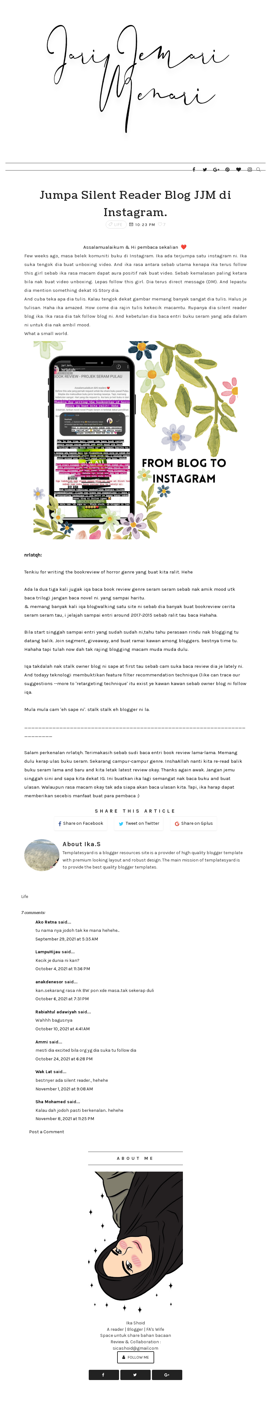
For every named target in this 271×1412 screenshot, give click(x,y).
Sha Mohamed (50, 1101)
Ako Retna (46, 922)
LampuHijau (47, 952)
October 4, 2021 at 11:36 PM (62, 968)
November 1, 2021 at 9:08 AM (64, 1089)
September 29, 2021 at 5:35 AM (66, 939)
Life (118, 224)
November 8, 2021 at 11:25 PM (64, 1118)
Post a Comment (46, 1132)
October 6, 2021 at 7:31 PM (62, 999)
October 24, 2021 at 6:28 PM (64, 1059)
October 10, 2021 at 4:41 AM (62, 1029)
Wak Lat (43, 1071)
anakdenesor (49, 982)
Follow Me (135, 1357)
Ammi (41, 1042)
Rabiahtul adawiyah (56, 1012)
